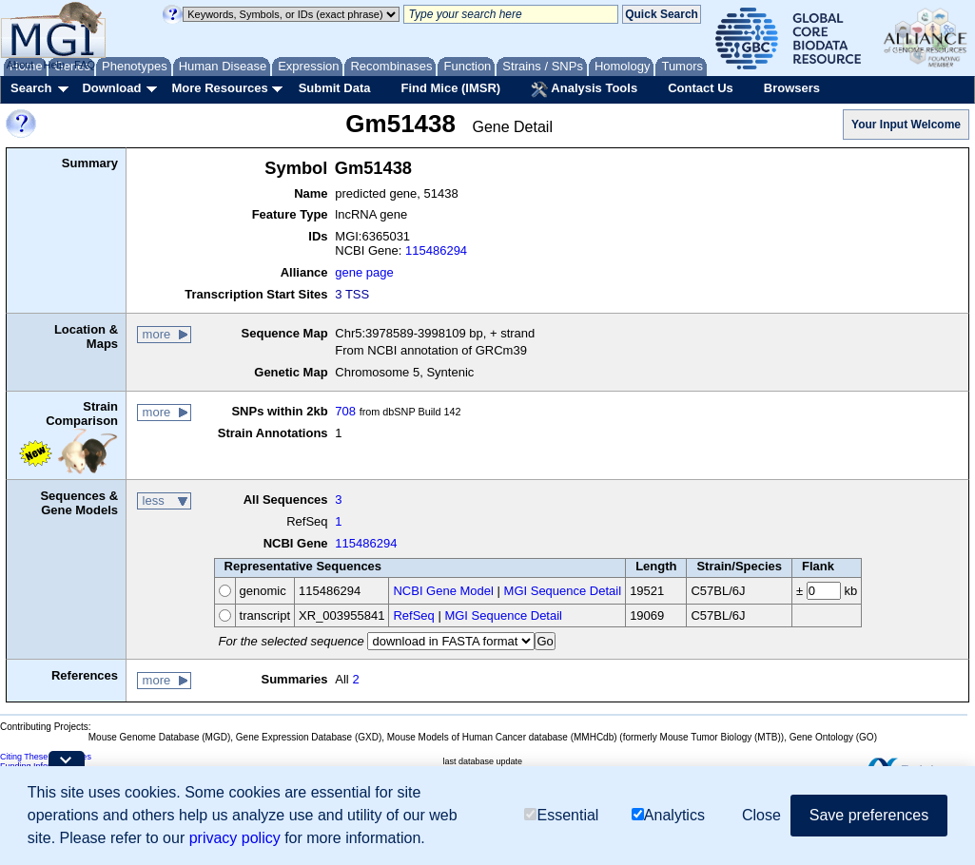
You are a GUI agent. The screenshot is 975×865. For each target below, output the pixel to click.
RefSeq (413, 615)
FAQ (84, 64)
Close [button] (761, 815)
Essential (561, 815)
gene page (364, 272)
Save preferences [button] (868, 815)
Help (54, 64)
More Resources (219, 88)
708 (345, 411)
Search (30, 88)
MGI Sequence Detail (563, 591)
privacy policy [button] (235, 838)
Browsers (792, 88)
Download (111, 88)
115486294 (436, 250)
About (20, 64)
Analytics (668, 815)
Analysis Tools (584, 89)
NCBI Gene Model (443, 591)
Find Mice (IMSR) (450, 88)
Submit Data (335, 88)
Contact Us (700, 88)
